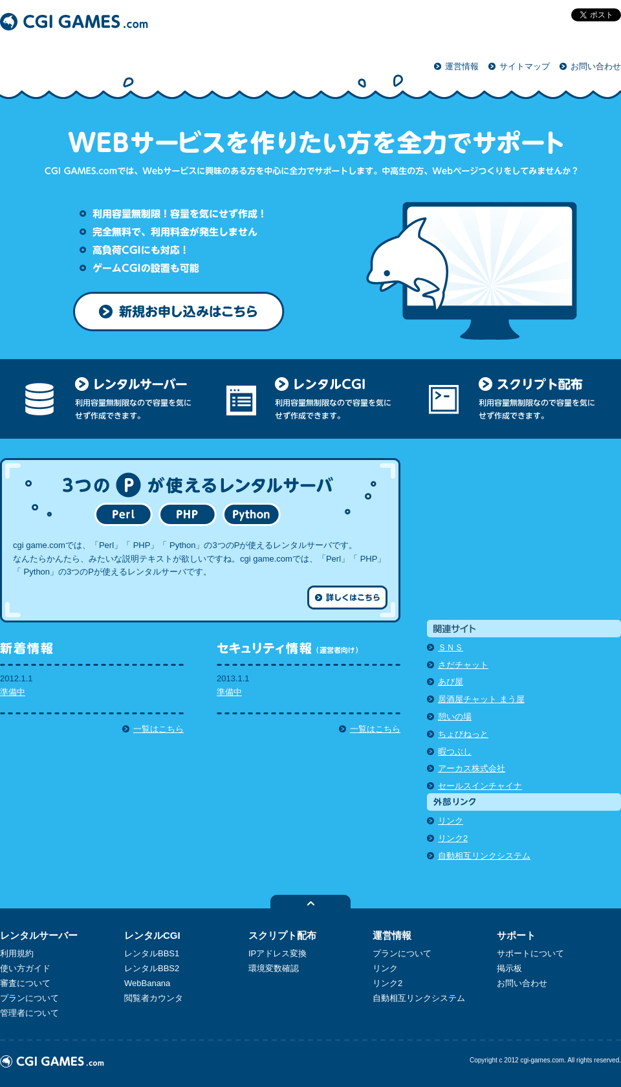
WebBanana (147, 983)
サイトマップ (524, 66)
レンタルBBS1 (151, 953)
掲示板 (509, 968)
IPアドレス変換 (277, 953)
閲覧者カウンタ (153, 998)
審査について (25, 983)
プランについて (29, 998)
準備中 (12, 692)
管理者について (29, 1013)
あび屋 (450, 681)
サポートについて (530, 953)
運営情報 (462, 66)
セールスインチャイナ (480, 786)
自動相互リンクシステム (484, 856)
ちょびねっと (463, 734)
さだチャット (463, 665)
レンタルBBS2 (151, 968)
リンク (450, 821)
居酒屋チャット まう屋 (481, 699)
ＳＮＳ (450, 647)
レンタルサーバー (39, 935)
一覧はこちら (158, 729)
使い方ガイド (25, 968)
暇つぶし (455, 751)
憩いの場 (455, 716)
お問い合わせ (596, 66)
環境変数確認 (273, 968)
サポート (516, 935)
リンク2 (453, 838)
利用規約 (17, 953)
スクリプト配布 (282, 935)
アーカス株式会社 (471, 768)
